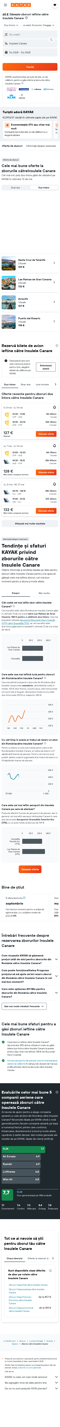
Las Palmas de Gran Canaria (35, 279)
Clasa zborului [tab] (15, 1258)
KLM (19, 1191)
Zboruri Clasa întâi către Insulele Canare (28, 1284)
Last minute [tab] (42, 384)
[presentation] (26, 17)
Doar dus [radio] (15, 187)
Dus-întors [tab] (10, 384)
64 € (6, 14)
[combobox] (11, 25)
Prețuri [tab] (16, 593)
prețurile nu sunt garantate (29, 1367)
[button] (5, 4)
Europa (50, 1341)
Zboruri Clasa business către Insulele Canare (26, 1291)
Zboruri (22, 1341)
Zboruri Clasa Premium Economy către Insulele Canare (20, 1300)
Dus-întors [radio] (43, 187)
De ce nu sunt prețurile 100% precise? (31, 1388)
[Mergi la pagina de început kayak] (21, 5)
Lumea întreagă (36, 1341)
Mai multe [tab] (44, 593)
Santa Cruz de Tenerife (31, 259)
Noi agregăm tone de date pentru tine (31, 1383)
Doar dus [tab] (26, 384)
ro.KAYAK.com (10, 1341)
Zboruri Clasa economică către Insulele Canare (21, 1309)
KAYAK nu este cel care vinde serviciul (31, 1377)
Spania (15, 1344)
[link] (30, 869)
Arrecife (23, 298)
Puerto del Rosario (29, 318)
